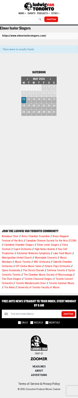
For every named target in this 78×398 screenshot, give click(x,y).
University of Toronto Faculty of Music (39, 287)
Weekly (38, 322)
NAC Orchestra (42, 261)
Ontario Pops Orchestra (57, 266)
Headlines (39, 366)
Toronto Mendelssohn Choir (31, 283)
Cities (54, 13)
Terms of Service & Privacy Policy (39, 384)
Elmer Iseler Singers (48, 244)
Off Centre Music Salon (29, 266)
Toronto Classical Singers (38, 278)
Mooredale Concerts (46, 257)
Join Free (51, 19)
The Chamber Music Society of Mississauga (48, 274)
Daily (24, 322)
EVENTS (32, 13)
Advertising (39, 375)
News (21, 13)
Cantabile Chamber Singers (19, 244)
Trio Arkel (9, 287)
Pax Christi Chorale (33, 270)
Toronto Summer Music (61, 283)
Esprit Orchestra (23, 249)
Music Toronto (23, 261)
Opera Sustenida (11, 270)
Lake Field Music (62, 253)
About (39, 370)
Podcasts (42, 13)
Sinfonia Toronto (56, 270)
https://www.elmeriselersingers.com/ (24, 35)
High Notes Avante (44, 249)
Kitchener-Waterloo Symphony (33, 253)
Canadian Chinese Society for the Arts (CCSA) (51, 240)
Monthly (54, 322)
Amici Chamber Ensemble (36, 236)
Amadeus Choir (10, 236)
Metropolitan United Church (17, 257)
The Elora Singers (11, 278)
